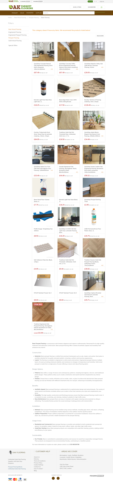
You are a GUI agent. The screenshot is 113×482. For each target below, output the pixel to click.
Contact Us (37, 467)
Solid (22, 13)
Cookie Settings (38, 465)
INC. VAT (90, 1)
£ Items (77, 7)
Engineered (29, 13)
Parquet (15, 13)
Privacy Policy (38, 463)
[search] (69, 12)
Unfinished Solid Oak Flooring (17, 469)
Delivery (36, 459)
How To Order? (38, 468)
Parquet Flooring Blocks (15, 467)
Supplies (39, 13)
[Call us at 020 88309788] (91, 7)
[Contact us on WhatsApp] (101, 7)
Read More (100, 36)
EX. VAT (95, 1)
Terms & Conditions (40, 461)
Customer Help (43, 451)
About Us (37, 457)
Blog (35, 470)
